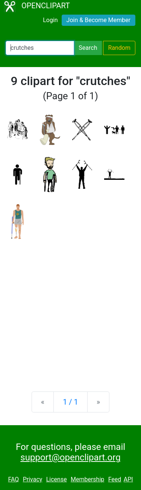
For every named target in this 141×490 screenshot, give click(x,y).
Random (119, 47)
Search (88, 47)
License (56, 479)
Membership (87, 479)
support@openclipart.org (70, 457)
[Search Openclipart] (40, 48)
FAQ (13, 479)
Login (50, 20)
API (128, 479)
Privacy (32, 479)
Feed (114, 479)
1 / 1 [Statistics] (70, 401)
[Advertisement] (70, 309)
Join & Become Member (98, 20)
